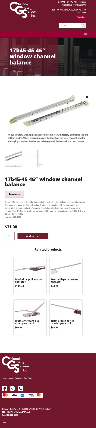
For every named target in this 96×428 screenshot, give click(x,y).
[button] (87, 97)
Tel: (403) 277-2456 (10, 415)
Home (4, 378)
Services (18, 378)
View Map (81, 17)
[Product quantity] (9, 236)
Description (14, 194)
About (11, 378)
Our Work (28, 378)
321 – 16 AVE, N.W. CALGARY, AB (16, 412)
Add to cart (32, 236)
